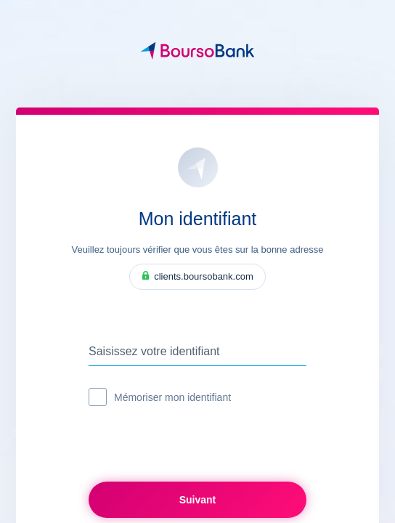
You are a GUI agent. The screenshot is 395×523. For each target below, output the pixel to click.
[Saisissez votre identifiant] (197, 351)
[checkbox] (98, 397)
